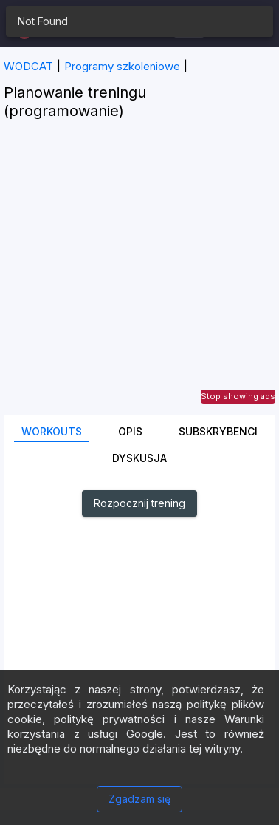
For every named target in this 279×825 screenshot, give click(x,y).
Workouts (51, 431)
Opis (130, 431)
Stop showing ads (238, 396)
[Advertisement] (139, 275)
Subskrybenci (218, 431)
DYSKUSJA (139, 458)
